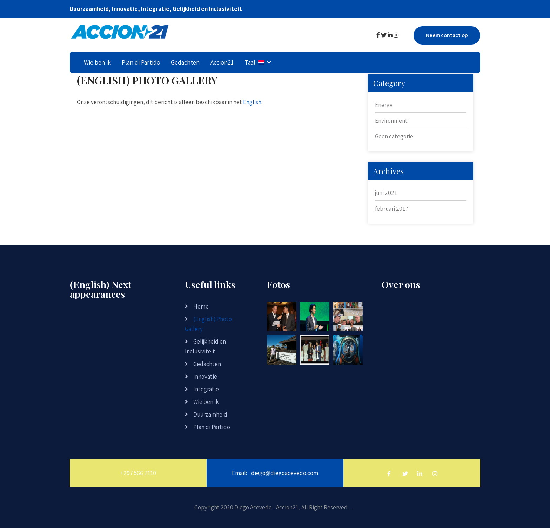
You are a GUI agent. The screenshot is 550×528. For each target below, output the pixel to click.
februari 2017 (391, 208)
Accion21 (222, 62)
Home (201, 306)
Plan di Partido (141, 62)
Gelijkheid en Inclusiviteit (205, 346)
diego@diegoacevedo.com (284, 473)
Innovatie (205, 376)
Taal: (254, 62)
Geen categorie (394, 136)
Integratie (206, 389)
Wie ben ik (97, 62)
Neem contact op (447, 35)
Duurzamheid (210, 414)
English (252, 102)
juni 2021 (386, 193)
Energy (384, 105)
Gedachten (185, 62)
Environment (391, 120)
